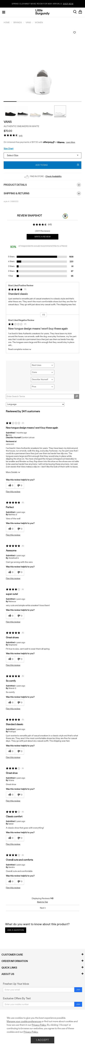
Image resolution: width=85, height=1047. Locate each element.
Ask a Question (15, 930)
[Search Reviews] (42, 396)
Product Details (42, 184)
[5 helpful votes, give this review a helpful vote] (10, 486)
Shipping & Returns (42, 193)
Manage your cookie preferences (24, 1021)
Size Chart (8, 148)
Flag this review (13, 491)
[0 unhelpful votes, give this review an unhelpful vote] (19, 486)
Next (43, 908)
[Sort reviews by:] (35, 404)
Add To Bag (57, 165)
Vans (8, 122)
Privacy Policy (39, 1025)
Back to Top (42, 902)
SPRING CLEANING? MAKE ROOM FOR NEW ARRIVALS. (42, 4)
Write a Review (42, 236)
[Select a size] (42, 155)
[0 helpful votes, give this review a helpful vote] (10, 529)
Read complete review (20, 350)
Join (78, 989)
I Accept (42, 1039)
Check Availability (53, 176)
